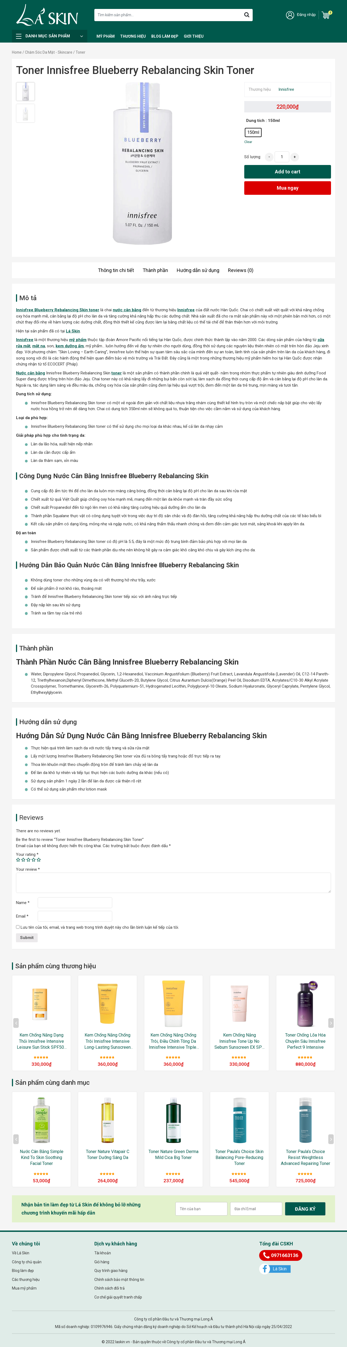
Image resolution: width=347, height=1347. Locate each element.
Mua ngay (287, 188)
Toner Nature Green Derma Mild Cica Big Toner (173, 1154)
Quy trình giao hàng (110, 1271)
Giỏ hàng (101, 1262)
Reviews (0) (240, 270)
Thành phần (155, 270)
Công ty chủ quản (26, 1262)
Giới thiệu (194, 36)
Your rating (27, 854)
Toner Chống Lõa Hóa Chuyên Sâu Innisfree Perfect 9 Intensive (305, 1041)
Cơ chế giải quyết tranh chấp (118, 1297)
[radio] (253, 132)
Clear (248, 142)
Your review (28, 869)
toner (116, 373)
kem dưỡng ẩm (70, 346)
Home (17, 52)
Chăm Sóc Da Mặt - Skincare (48, 52)
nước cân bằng (127, 309)
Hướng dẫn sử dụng (198, 270)
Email (22, 916)
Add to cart (287, 171)
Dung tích (255, 120)
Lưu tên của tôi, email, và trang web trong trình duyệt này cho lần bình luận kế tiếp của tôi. (100, 927)
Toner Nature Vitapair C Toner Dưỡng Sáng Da (107, 1154)
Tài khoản (102, 1253)
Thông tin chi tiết (116, 270)
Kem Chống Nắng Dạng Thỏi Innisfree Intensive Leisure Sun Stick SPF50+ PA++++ (41, 1041)
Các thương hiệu (26, 1279)
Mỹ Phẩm (106, 36)
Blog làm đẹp (164, 36)
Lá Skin (73, 331)
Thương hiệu (133, 36)
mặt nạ (38, 346)
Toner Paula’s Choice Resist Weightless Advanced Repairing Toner (305, 1157)
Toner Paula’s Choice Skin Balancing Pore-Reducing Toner (239, 1157)
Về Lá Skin (20, 1253)
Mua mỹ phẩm (24, 1288)
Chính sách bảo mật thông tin (119, 1279)
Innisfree (286, 89)
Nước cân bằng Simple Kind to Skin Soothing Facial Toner (41, 1157)
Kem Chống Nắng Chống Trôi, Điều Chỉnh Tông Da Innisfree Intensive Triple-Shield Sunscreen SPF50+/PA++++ (173, 1041)
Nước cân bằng (30, 373)
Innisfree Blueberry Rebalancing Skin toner (57, 309)
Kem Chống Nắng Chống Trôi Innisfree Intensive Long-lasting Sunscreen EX (107, 1041)
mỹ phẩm (77, 339)
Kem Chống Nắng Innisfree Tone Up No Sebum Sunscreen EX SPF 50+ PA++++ (239, 1041)
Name (23, 902)
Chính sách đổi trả (109, 1288)
